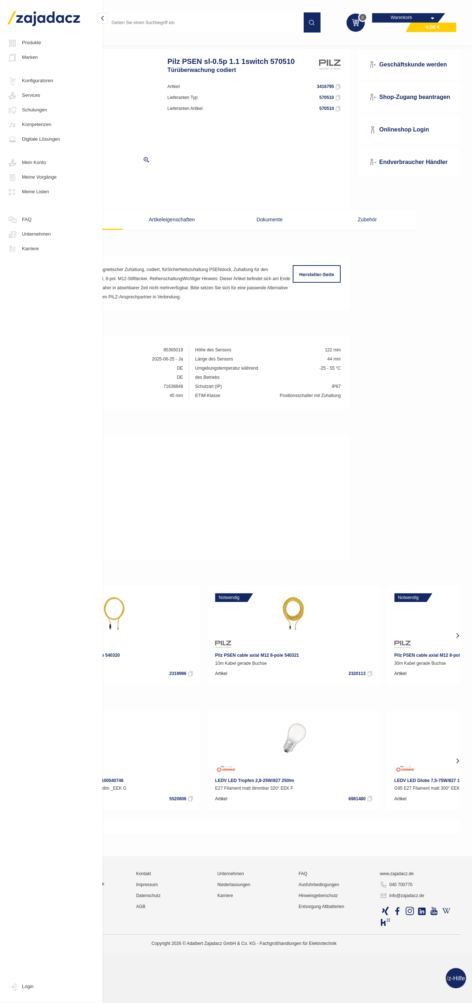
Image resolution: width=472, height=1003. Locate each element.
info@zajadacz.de (419, 994)
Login (20, 987)
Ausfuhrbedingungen (351, 982)
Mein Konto (26, 163)
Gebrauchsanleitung (144, 501)
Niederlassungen (282, 982)
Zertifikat (132, 490)
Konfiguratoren (30, 81)
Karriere (23, 249)
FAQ (19, 220)
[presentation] (113, 665)
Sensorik (165, 45)
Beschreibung (144, 232)
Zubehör (340, 232)
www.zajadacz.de (414, 972)
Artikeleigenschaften (210, 232)
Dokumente (275, 232)
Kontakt (207, 972)
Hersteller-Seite (339, 287)
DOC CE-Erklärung (142, 479)
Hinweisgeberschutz (351, 993)
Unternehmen (29, 234)
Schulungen (27, 110)
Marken (22, 58)
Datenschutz (212, 993)
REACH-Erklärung (142, 577)
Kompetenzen (29, 125)
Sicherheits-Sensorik (206, 45)
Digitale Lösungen (33, 139)
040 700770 (413, 983)
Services (23, 96)
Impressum (210, 982)
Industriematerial (128, 45)
